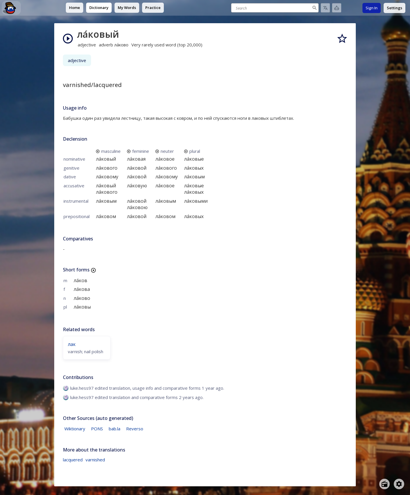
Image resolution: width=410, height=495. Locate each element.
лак (72, 344)
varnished (95, 460)
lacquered (73, 460)
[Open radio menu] (384, 484)
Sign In (372, 7)
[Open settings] (399, 484)
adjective (77, 60)
